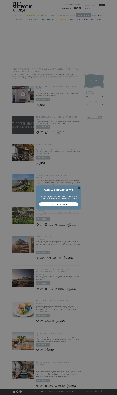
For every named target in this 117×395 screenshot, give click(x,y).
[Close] (79, 187)
